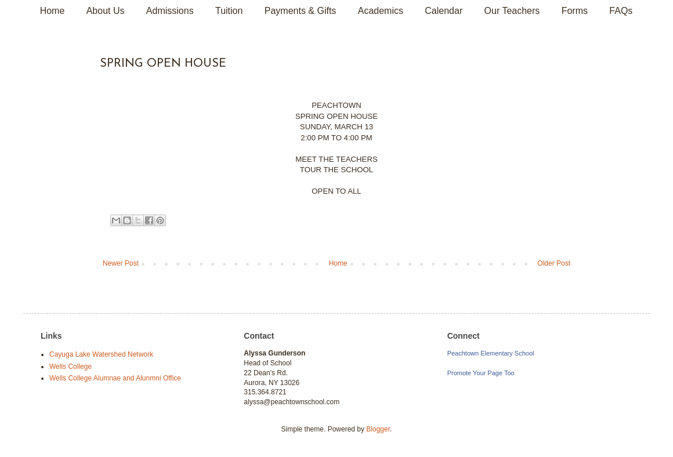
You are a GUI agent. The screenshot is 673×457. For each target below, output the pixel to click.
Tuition (229, 11)
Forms (575, 11)
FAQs (620, 11)
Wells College (70, 366)
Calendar (443, 11)
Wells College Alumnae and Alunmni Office (115, 378)
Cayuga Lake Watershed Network (101, 354)
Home (52, 11)
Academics (380, 11)
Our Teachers (512, 11)
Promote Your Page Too (481, 372)
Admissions (170, 11)
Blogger (378, 429)
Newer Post (121, 263)
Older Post (553, 263)
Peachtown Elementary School (490, 353)
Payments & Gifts (300, 11)
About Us (105, 11)
